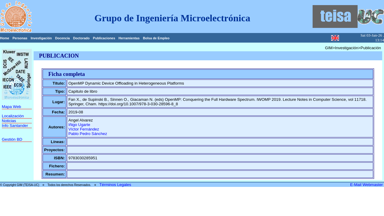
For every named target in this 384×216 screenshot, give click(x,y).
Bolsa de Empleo (156, 38)
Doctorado (81, 38)
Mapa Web (11, 106)
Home (4, 38)
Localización (13, 116)
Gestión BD (12, 139)
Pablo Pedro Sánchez (87, 133)
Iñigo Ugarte (79, 124)
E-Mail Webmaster (367, 184)
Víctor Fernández (83, 129)
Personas (20, 38)
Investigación (41, 38)
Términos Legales (115, 184)
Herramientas (129, 38)
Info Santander (15, 125)
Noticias (9, 120)
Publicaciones (104, 38)
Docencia (62, 38)
